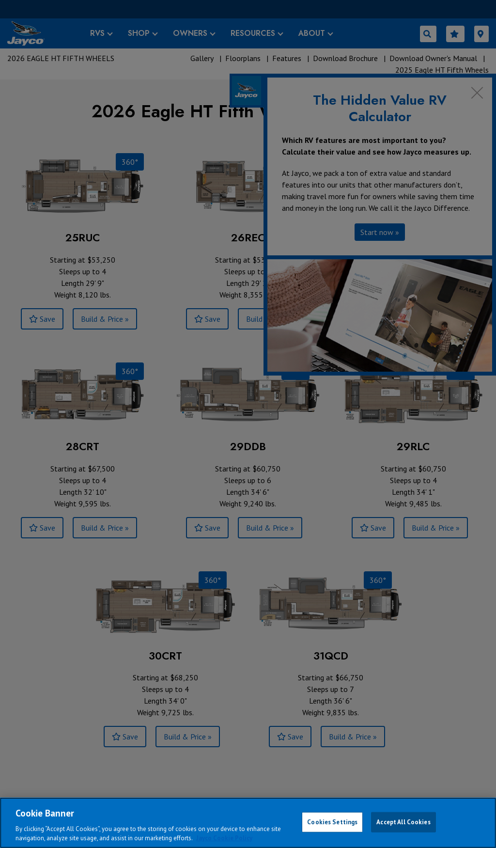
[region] (248, 823)
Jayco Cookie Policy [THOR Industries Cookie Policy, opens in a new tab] (224, 838)
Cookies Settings (332, 822)
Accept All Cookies (403, 822)
